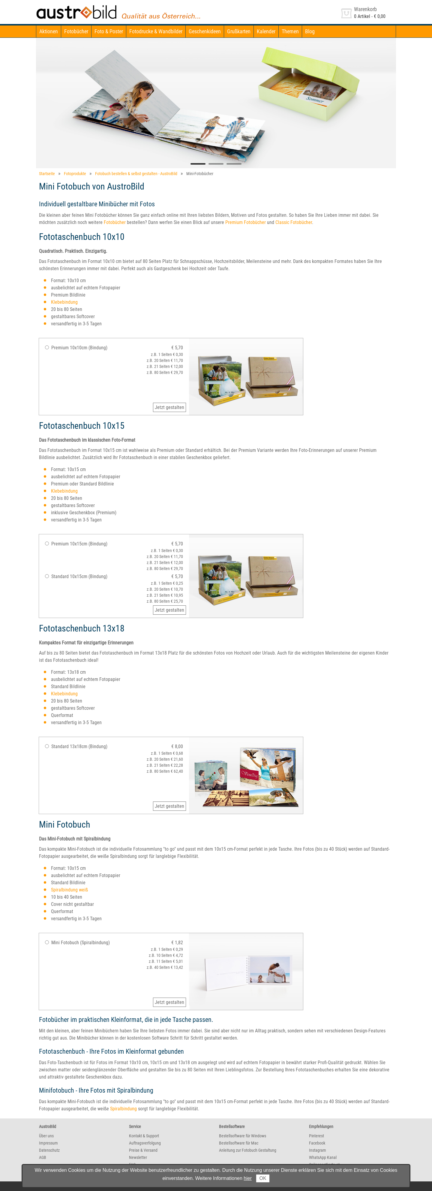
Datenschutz (49, 1150)
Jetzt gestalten (169, 407)
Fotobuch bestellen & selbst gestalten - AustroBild (136, 173)
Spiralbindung (123, 1109)
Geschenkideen (205, 31)
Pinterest (316, 1135)
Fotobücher (76, 31)
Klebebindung (64, 302)
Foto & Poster (108, 31)
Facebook (317, 1143)
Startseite (47, 173)
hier (248, 1178)
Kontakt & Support (144, 1135)
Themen (290, 31)
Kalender (266, 31)
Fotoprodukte (75, 173)
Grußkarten (238, 31)
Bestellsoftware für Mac (238, 1143)
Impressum (48, 1143)
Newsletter (138, 1157)
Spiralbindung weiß (69, 890)
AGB (42, 1157)
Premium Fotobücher (245, 222)
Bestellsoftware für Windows (242, 1135)
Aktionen (48, 31)
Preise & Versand (143, 1150)
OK (262, 1178)
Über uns (46, 1135)
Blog (310, 31)
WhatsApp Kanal (323, 1157)
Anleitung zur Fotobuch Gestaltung (247, 1150)
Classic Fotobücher (293, 222)
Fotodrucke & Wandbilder (155, 31)
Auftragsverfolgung (145, 1143)
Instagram (317, 1150)
